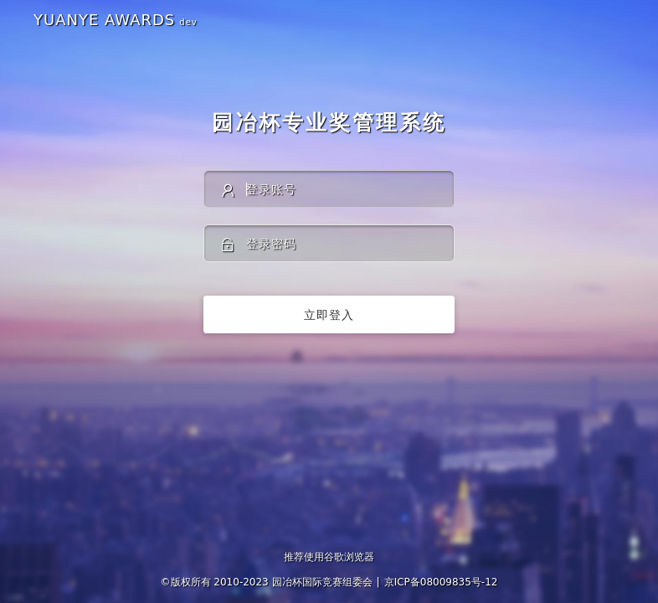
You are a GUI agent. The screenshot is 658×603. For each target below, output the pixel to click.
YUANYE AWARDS (115, 19)
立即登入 (329, 315)
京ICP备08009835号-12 (441, 582)
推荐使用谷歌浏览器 (329, 557)
